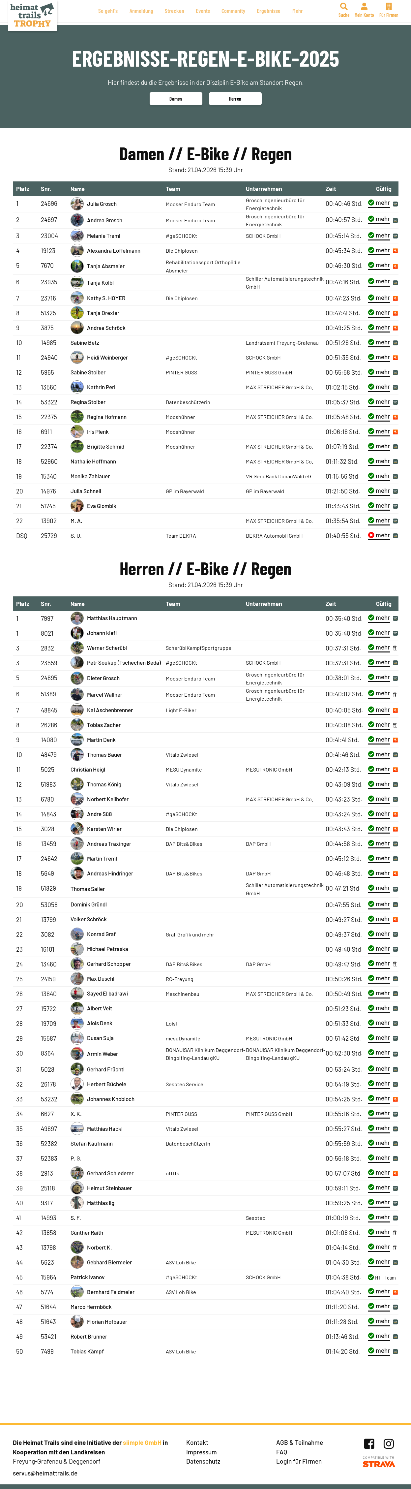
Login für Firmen (299, 1461)
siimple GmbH (142, 1442)
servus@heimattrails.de (45, 1473)
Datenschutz (203, 1461)
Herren (235, 99)
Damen (175, 99)
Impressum (201, 1452)
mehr (379, 202)
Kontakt (197, 1442)
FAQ (281, 1452)
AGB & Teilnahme (299, 1442)
